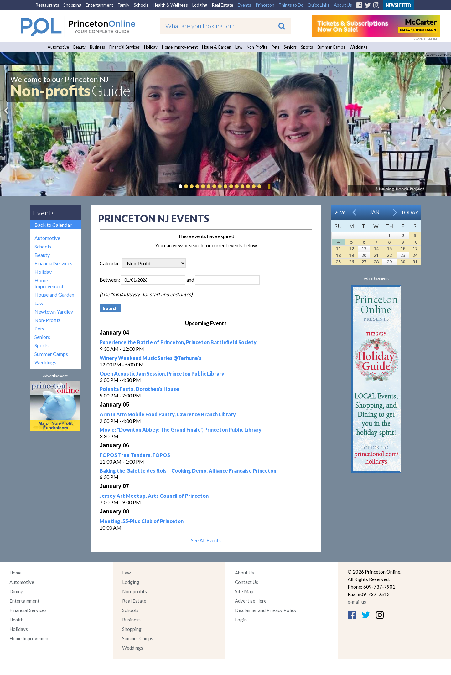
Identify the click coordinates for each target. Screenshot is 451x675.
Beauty (79, 46)
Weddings (358, 46)
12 (351, 249)
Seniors (290, 46)
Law (238, 46)
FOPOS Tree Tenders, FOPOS (135, 455)
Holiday (151, 46)
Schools (141, 5)
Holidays (18, 629)
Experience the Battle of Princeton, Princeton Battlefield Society (178, 342)
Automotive (58, 46)
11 (338, 249)
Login (241, 619)
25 (338, 262)
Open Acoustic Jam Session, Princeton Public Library (162, 373)
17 (414, 249)
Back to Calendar (53, 225)
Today (409, 212)
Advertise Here (251, 601)
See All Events (206, 540)
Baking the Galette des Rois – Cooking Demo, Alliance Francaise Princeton (188, 471)
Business (97, 46)
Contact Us (246, 582)
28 (376, 262)
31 (414, 262)
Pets (275, 46)
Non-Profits (257, 46)
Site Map (244, 591)
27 (363, 262)
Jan (375, 212)
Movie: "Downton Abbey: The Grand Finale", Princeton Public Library (181, 430)
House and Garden (54, 295)
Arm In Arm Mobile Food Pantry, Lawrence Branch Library (168, 414)
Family (123, 5)
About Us (343, 5)
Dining (16, 591)
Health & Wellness (170, 5)
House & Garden (216, 46)
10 (414, 242)
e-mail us (357, 602)
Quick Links (318, 5)
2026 (340, 212)
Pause (269, 186)
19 (351, 255)
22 (389, 255)
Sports (307, 46)
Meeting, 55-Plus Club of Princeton (142, 521)
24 (414, 255)
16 (402, 249)
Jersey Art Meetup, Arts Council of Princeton (154, 496)
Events (244, 5)
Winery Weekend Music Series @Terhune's (150, 358)
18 (338, 255)
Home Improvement (180, 46)
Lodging (199, 5)
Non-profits (134, 591)
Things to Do (290, 5)
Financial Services (124, 46)
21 (376, 255)
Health (16, 619)
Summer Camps (331, 46)
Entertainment (99, 5)
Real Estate (222, 5)
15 (389, 249)
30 (402, 262)
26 (351, 262)
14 (376, 249)
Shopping (72, 5)
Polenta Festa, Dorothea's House (139, 389)
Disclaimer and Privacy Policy (266, 610)
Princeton (265, 5)
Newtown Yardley (53, 311)
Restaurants (47, 5)
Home (15, 572)
